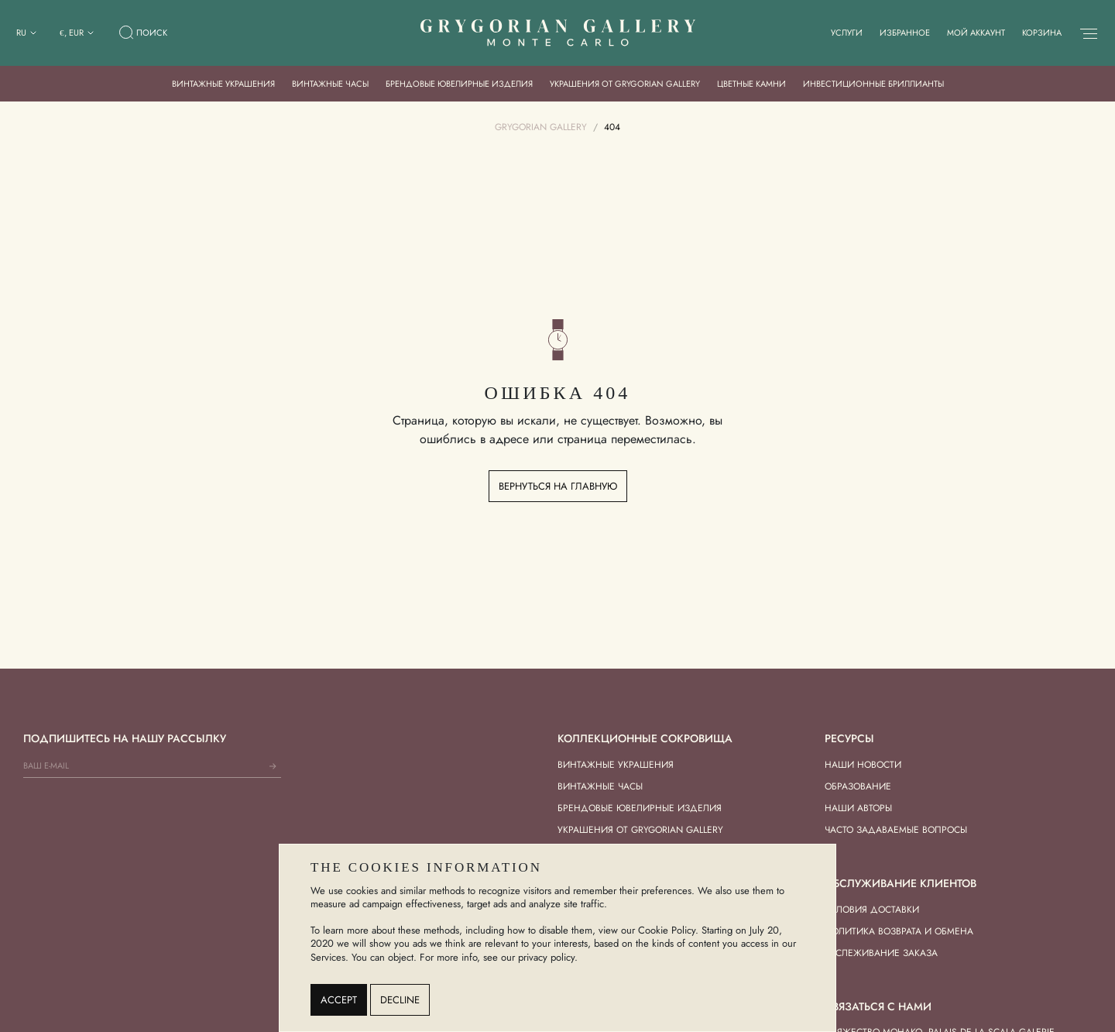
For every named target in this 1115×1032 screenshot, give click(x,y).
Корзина (1042, 32)
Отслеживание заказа (881, 953)
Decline (400, 999)
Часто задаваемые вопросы (896, 830)
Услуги (847, 32)
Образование (858, 786)
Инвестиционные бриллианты (873, 83)
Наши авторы (858, 808)
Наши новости (863, 765)
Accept (339, 999)
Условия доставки (872, 910)
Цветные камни (751, 83)
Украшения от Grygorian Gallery (625, 83)
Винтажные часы (330, 83)
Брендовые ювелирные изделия (459, 83)
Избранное (905, 32)
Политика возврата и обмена (899, 931)
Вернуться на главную (558, 486)
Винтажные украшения (223, 83)
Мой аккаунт (976, 32)
